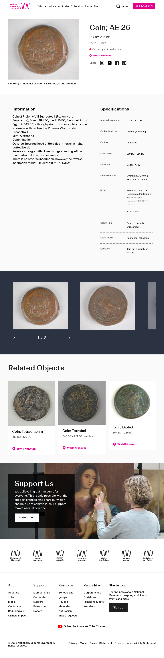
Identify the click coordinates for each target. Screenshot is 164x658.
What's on (54, 6)
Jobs (11, 597)
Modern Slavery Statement (96, 643)
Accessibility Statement (141, 643)
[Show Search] (123, 6)
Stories (65, 6)
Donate (37, 611)
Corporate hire (92, 592)
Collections (77, 6)
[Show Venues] (46, 6)
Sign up (118, 607)
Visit (40, 6)
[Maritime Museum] (82, 555)
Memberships (41, 592)
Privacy (73, 643)
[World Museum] (37, 555)
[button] (40, 307)
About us (13, 592)
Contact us (15, 606)
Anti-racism (66, 611)
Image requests (68, 615)
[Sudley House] (126, 555)
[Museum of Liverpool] (15, 555)
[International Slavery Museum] (59, 555)
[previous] (18, 338)
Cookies (119, 643)
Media (12, 602)
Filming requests (94, 602)
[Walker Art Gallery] (104, 555)
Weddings (90, 606)
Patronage (39, 606)
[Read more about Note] (140, 201)
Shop (96, 6)
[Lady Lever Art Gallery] (148, 555)
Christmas (90, 597)
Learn (88, 6)
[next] (65, 338)
